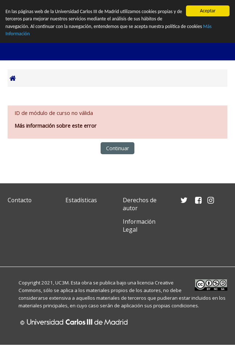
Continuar (117, 148)
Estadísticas (81, 200)
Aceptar (207, 11)
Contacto (20, 200)
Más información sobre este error (56, 125)
